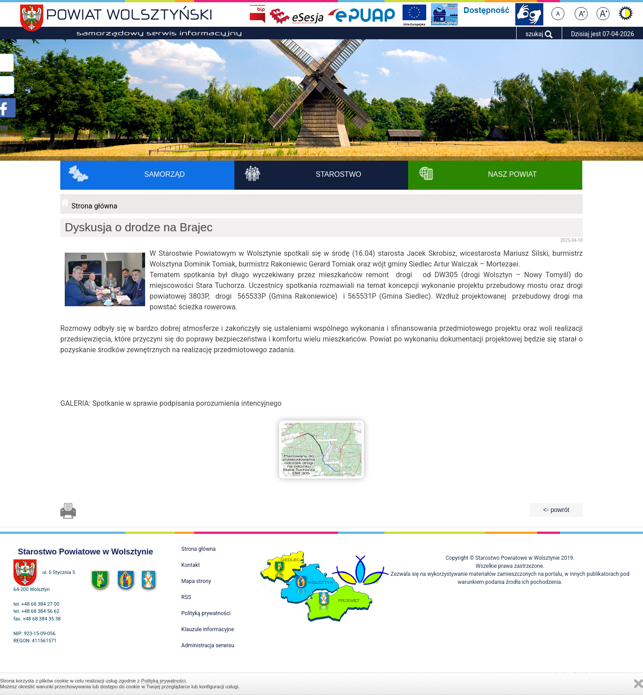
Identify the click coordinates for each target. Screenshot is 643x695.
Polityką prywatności (163, 680)
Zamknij (638, 683)
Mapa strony (196, 581)
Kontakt (190, 565)
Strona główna (94, 206)
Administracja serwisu (207, 645)
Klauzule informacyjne (207, 629)
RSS (186, 597)
